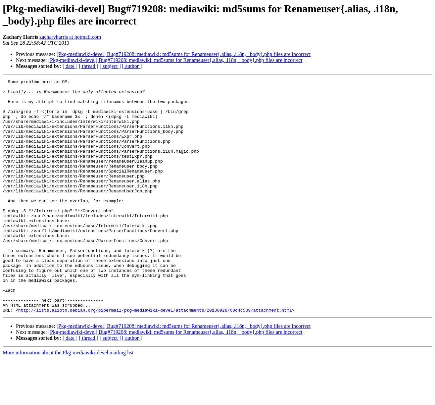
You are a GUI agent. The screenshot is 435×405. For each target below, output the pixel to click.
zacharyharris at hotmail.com (70, 37)
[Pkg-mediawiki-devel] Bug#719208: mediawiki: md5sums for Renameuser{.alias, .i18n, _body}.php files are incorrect (184, 54)
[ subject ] (110, 66)
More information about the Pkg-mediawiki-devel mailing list (68, 399)
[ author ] (132, 66)
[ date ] (70, 66)
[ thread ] (88, 66)
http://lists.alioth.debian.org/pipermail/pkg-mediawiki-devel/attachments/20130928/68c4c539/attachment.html (155, 357)
